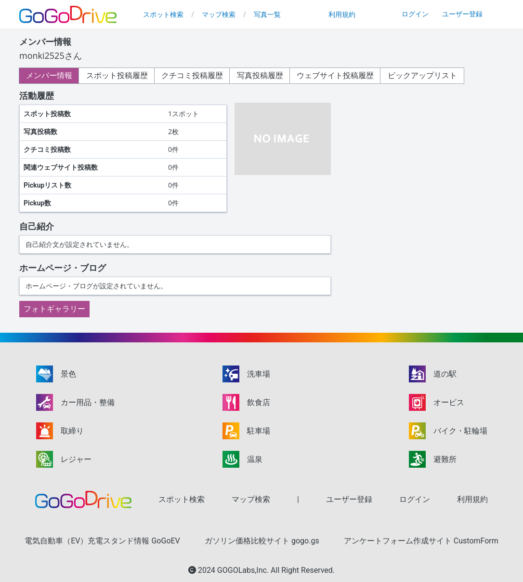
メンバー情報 (50, 75)
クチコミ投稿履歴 (196, 75)
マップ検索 (218, 14)
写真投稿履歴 (266, 75)
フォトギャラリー (54, 308)
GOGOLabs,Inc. (244, 570)
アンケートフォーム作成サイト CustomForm (421, 540)
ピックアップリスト (431, 75)
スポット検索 (163, 14)
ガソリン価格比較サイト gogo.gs (262, 540)
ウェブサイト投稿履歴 (342, 75)
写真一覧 (267, 14)
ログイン (415, 14)
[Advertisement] (423, 155)
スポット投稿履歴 (119, 75)
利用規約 (341, 14)
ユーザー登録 (462, 14)
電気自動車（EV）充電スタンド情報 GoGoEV (102, 540)
